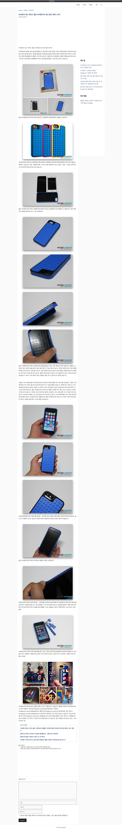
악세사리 (31, 10)
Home (20, 10)
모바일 (78, 4)
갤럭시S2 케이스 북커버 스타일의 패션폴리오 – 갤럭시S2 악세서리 (39, 734)
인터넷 (84, 4)
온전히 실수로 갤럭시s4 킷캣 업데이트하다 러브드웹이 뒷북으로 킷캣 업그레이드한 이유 (40, 748)
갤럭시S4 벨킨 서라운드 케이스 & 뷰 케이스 (32, 737)
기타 (97, 4)
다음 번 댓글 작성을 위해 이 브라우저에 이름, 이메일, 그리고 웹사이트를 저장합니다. (44, 815)
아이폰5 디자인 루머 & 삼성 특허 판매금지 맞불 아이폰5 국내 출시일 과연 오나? (43, 740)
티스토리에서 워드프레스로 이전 (64, 1)
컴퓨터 (90, 4)
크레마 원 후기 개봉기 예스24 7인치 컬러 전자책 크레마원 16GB (35, 747)
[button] (101, 4)
